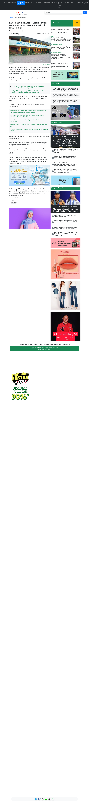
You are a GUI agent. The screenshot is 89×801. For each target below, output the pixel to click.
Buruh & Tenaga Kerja (60, 4)
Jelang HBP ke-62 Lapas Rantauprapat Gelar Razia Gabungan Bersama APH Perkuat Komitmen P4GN (27, 116)
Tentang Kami (48, 344)
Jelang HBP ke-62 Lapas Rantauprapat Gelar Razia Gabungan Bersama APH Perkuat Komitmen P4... (60, 56)
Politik (5, 2)
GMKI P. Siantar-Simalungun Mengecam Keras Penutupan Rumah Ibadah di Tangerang (65, 209)
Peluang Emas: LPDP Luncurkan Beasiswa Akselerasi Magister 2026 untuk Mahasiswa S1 (66, 222)
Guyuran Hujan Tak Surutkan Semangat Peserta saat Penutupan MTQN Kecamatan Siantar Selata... (59, 66)
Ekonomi (67, 2)
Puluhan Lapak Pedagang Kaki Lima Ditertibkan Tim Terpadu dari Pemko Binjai (29, 130)
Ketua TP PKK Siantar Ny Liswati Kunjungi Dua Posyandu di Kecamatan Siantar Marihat (60, 31)
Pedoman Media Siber (62, 344)
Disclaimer (29, 344)
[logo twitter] (42, 799)
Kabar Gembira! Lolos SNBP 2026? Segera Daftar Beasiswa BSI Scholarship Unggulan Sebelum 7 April (66, 234)
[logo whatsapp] (53, 799)
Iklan (40, 344)
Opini (32, 2)
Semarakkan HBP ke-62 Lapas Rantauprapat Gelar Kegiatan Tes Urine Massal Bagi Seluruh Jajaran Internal (28, 111)
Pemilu (27, 2)
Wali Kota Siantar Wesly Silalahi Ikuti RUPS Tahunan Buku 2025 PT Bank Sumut (66, 227)
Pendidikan (46, 2)
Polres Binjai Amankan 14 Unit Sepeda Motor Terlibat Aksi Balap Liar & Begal (28, 120)
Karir (35, 344)
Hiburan (54, 2)
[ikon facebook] (39, 799)
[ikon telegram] (36, 799)
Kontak (21, 344)
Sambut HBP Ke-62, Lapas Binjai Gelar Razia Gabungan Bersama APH (28, 125)
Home (11, 17)
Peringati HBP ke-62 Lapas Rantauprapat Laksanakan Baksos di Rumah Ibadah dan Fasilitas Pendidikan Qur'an (66, 171)
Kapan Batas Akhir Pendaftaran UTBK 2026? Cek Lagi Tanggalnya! (65, 215)
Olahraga (38, 2)
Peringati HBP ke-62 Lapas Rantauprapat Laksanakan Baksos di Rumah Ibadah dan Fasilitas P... (61, 39)
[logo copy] (50, 799)
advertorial (12, 2)
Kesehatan (79, 2)
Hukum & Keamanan (20, 3)
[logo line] (46, 799)
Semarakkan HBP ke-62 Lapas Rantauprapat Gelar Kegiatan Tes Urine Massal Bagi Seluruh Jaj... (60, 47)
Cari (85, 12)
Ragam (73, 2)
